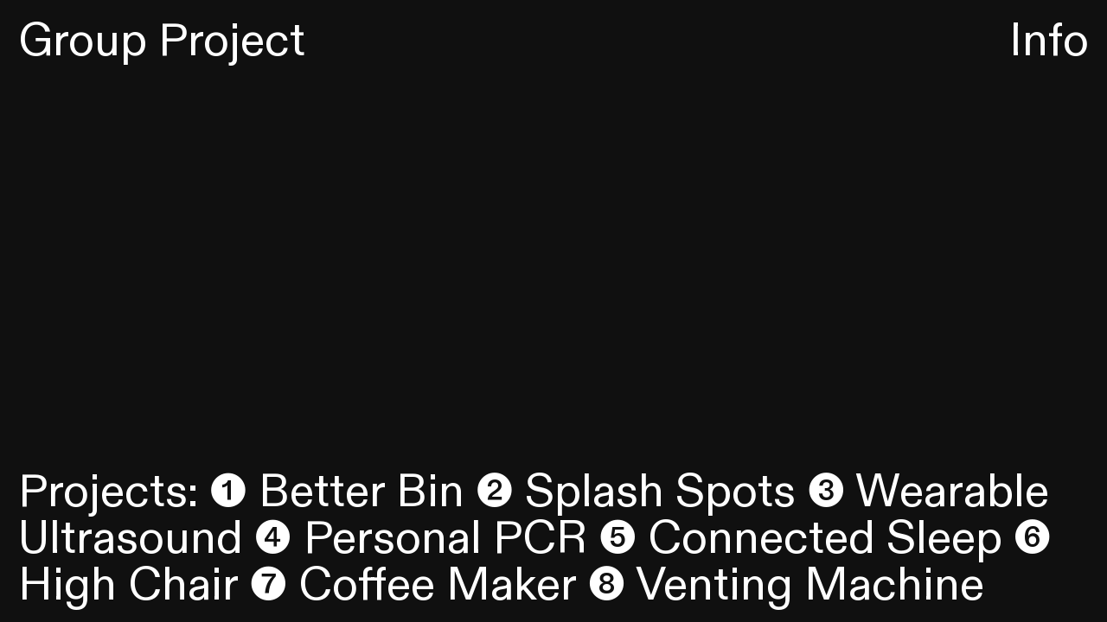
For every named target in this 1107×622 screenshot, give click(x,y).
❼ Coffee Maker (412, 585)
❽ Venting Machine (785, 585)
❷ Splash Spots (636, 492)
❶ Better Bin (336, 492)
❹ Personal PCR (420, 538)
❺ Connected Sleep (800, 538)
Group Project (161, 41)
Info (1049, 41)
